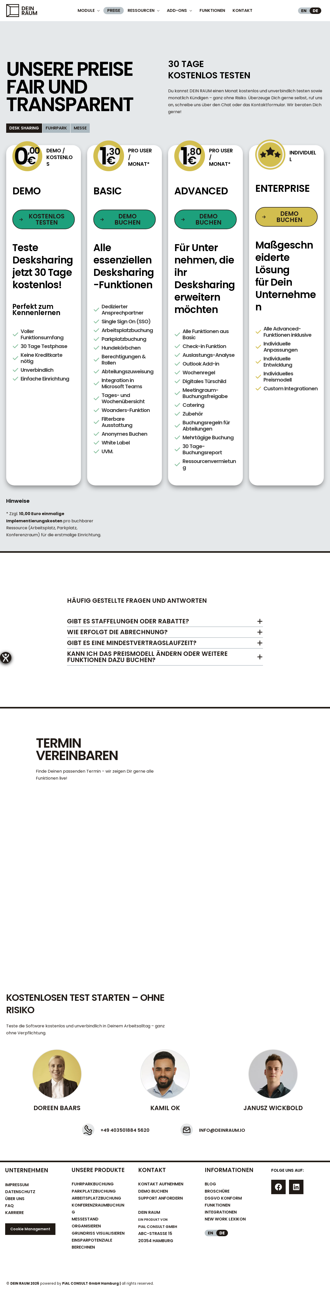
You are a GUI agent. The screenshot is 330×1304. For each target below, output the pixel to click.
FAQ (9, 1206)
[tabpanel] (165, 345)
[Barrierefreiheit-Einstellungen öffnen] (5, 657)
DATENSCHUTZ (20, 1192)
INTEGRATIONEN (221, 1212)
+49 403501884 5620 (118, 1129)
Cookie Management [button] (30, 1229)
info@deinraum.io (230, 1129)
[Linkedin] (296, 1187)
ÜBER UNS (14, 1199)
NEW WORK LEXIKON (225, 1219)
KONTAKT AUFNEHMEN (160, 1184)
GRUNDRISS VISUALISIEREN (98, 1233)
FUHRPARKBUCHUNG (93, 1184)
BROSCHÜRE (217, 1191)
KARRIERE (14, 1213)
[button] (43, 219)
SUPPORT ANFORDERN (160, 1198)
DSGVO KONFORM (223, 1198)
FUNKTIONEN (217, 1205)
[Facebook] (278, 1187)
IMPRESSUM (17, 1185)
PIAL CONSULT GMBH (159, 1226)
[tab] (24, 128)
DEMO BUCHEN (153, 1191)
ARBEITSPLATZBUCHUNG (96, 1198)
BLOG (210, 1184)
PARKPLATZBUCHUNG (94, 1191)
